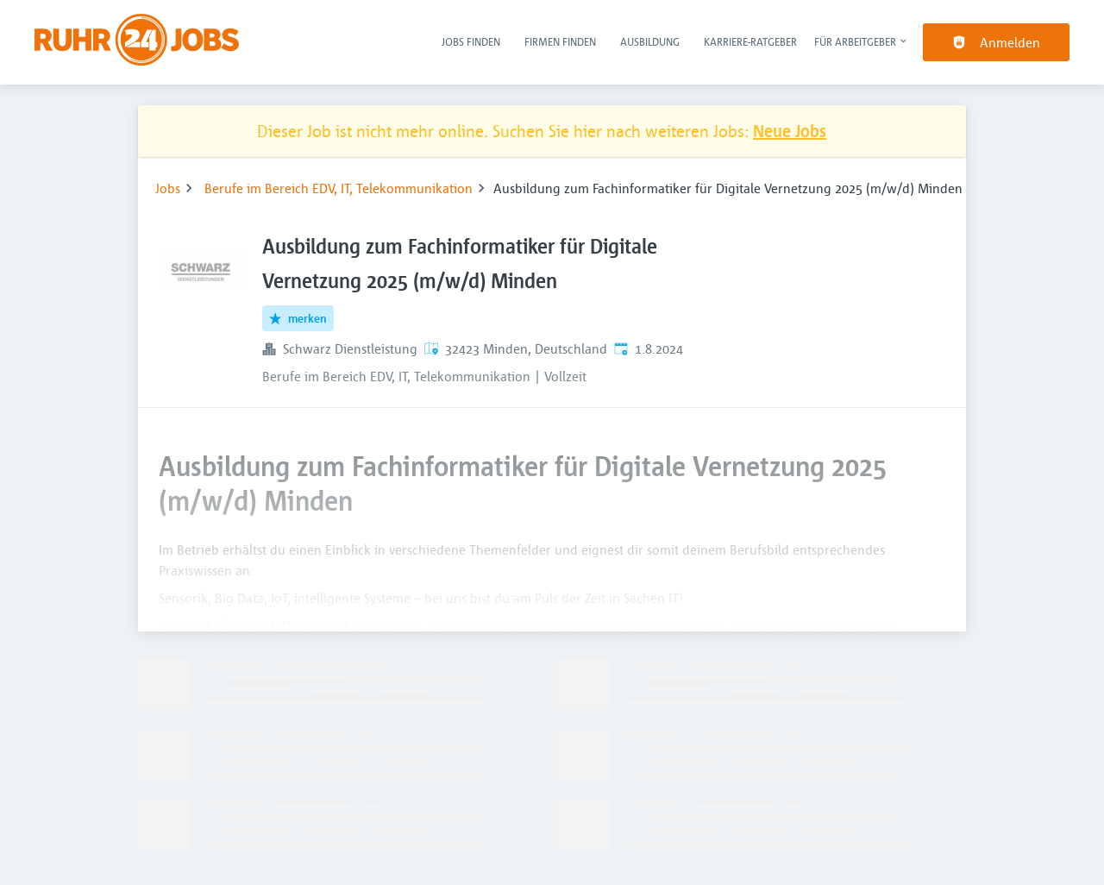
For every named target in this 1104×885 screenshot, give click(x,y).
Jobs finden (471, 41)
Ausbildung (650, 41)
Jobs (167, 188)
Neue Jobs (789, 130)
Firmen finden (560, 41)
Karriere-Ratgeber (750, 41)
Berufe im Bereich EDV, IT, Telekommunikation (338, 188)
